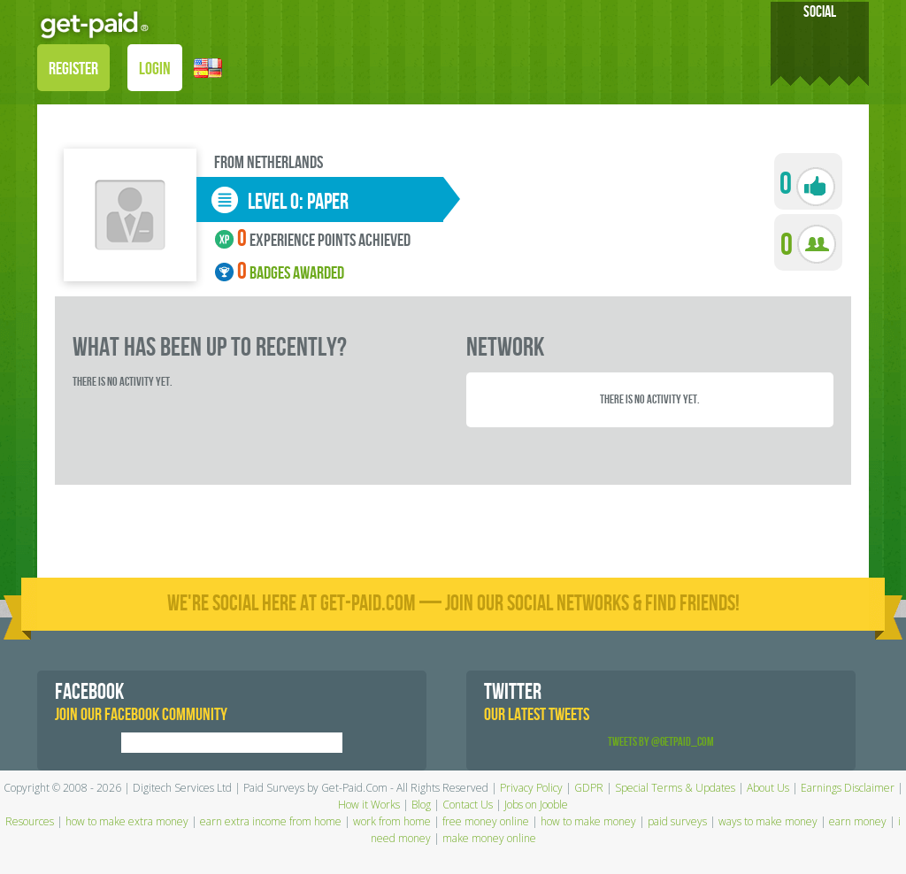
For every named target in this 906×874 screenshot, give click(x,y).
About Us (768, 787)
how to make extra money (126, 821)
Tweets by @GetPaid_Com (661, 741)
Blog (421, 804)
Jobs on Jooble (536, 804)
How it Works (369, 804)
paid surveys (677, 821)
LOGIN (155, 69)
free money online (485, 821)
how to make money (588, 821)
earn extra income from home (271, 821)
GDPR (588, 787)
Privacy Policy (531, 787)
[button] (208, 66)
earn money (858, 821)
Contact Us (467, 804)
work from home (392, 821)
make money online (489, 838)
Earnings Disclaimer (847, 787)
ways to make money (768, 821)
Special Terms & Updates (675, 787)
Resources (29, 821)
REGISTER (73, 69)
